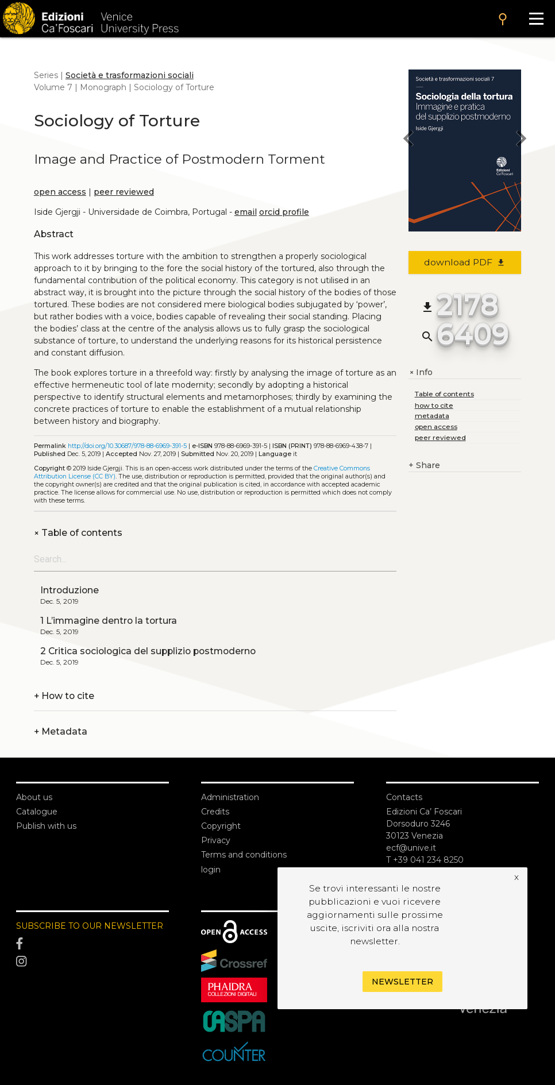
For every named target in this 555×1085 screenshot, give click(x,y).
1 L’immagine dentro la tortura (108, 620)
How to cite (64, 696)
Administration (230, 797)
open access (60, 192)
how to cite (434, 405)
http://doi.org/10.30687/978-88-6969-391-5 (127, 446)
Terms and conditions (244, 855)
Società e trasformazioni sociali (129, 75)
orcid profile (284, 212)
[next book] (521, 140)
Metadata (60, 731)
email (245, 212)
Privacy (215, 840)
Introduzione (69, 590)
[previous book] (408, 140)
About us (34, 797)
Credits (215, 811)
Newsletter (402, 981)
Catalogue (36, 811)
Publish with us (46, 826)
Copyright (221, 826)
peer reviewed (124, 192)
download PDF (465, 262)
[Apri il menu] (536, 18)
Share (424, 466)
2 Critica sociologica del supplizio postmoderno (148, 651)
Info (420, 372)
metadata (432, 415)
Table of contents (78, 533)
